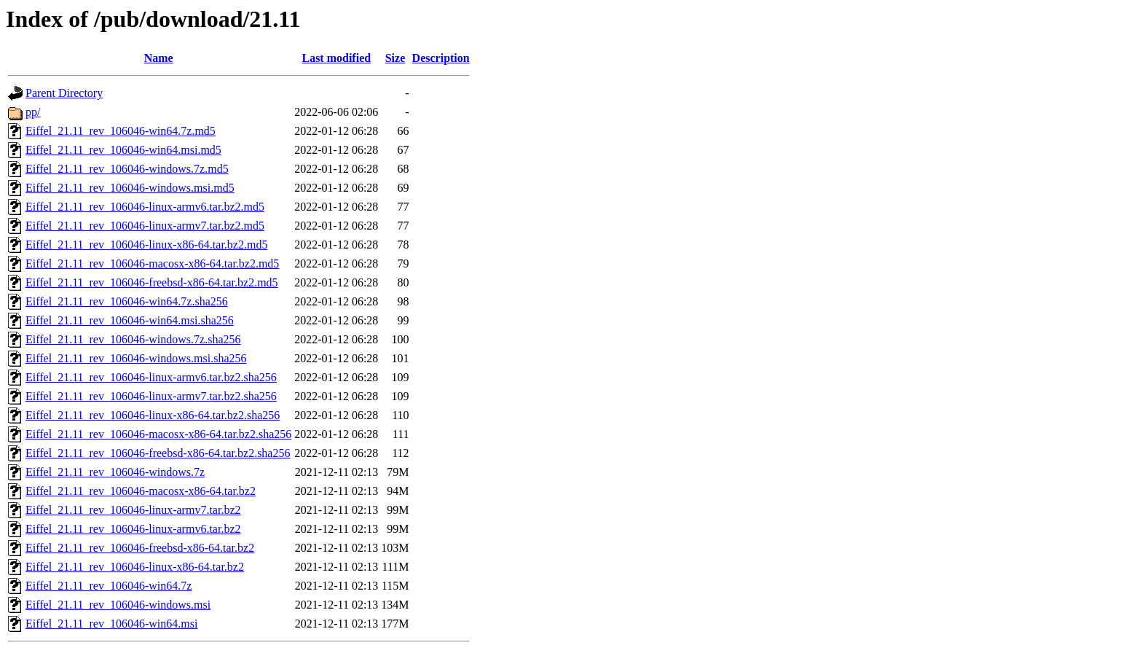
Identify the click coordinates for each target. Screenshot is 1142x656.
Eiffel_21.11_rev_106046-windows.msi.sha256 (136, 358)
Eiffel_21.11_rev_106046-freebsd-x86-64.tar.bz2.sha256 (157, 453)
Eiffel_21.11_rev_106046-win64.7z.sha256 (126, 301)
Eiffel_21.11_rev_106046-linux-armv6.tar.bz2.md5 (144, 206)
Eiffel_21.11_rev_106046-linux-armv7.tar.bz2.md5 (144, 225)
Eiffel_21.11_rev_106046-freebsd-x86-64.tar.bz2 (139, 548)
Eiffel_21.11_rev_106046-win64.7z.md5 (120, 131)
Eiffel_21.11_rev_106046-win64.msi (111, 623)
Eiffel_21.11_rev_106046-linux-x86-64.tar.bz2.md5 (146, 244)
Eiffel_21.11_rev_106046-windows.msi (117, 604)
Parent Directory (64, 93)
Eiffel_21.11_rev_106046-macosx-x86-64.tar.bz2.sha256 (158, 434)
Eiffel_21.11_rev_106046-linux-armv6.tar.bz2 (132, 529)
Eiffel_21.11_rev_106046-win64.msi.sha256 (129, 320)
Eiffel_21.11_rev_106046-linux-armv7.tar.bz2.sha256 (151, 396)
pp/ (32, 112)
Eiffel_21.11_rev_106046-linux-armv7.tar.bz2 (132, 510)
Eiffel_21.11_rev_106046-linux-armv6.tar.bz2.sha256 (151, 377)
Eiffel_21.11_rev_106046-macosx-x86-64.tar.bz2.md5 (152, 263)
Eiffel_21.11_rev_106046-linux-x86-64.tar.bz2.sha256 (152, 415)
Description (441, 58)
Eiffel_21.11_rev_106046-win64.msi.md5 (123, 150)
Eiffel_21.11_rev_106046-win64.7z (108, 585)
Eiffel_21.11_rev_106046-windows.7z (115, 472)
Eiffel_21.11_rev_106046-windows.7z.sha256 (133, 339)
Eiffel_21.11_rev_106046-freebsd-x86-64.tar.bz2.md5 (151, 282)
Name (158, 58)
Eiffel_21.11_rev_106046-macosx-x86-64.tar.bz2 (140, 491)
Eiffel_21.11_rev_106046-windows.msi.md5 (130, 187)
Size (395, 58)
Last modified (336, 58)
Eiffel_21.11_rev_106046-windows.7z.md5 (127, 169)
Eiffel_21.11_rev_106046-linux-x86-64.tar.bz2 (134, 567)
